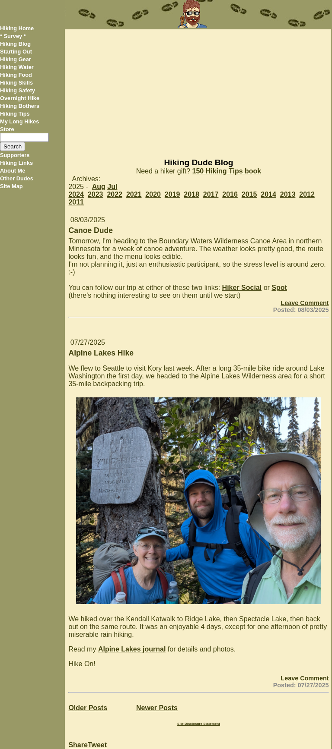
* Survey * (13, 36)
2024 (76, 194)
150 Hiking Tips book (227, 171)
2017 (211, 194)
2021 (134, 194)
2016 (230, 194)
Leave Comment (305, 302)
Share (77, 745)
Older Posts (87, 707)
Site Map (11, 186)
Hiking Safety (17, 90)
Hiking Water (17, 67)
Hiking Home (17, 28)
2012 (307, 194)
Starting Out (16, 51)
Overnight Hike (19, 98)
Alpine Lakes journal (132, 649)
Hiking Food (16, 75)
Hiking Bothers (19, 106)
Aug (98, 186)
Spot (279, 287)
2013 (288, 194)
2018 (191, 194)
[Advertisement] (197, 89)
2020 (153, 194)
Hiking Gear (15, 59)
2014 (268, 194)
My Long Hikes (19, 121)
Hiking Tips (15, 113)
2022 (114, 194)
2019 (172, 194)
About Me (12, 170)
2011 (76, 202)
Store (7, 129)
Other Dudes (16, 178)
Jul (112, 186)
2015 (249, 194)
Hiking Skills (16, 82)
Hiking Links (16, 163)
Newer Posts (157, 707)
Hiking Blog (15, 44)
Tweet (97, 745)
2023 (95, 194)
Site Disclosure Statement (198, 724)
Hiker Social (242, 287)
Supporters (14, 155)
